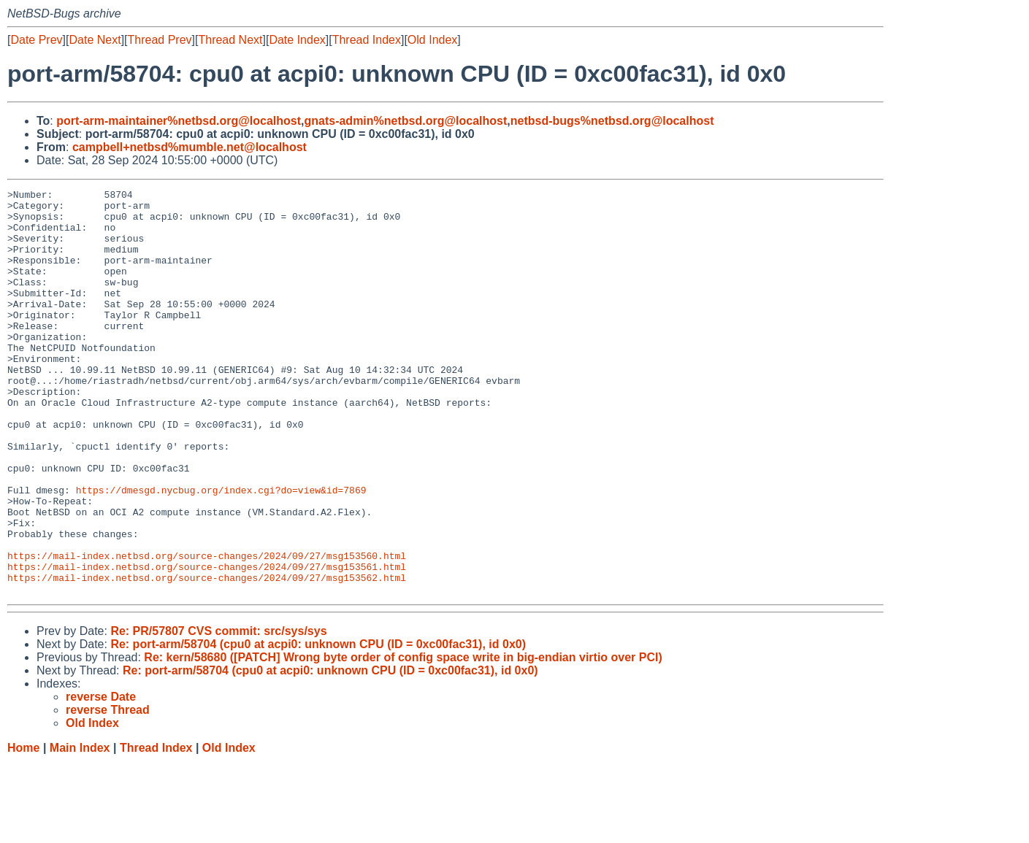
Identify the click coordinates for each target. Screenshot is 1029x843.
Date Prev (36, 40)
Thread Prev (160, 40)
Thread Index (366, 40)
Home (23, 829)
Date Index (297, 40)
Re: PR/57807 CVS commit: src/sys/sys (218, 712)
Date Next (95, 40)
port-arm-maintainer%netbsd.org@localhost (178, 121)
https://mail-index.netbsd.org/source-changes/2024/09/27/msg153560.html (206, 629)
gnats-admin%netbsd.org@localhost (405, 121)
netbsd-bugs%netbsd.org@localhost (612, 121)
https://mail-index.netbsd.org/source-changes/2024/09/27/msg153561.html (206, 643)
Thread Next (230, 40)
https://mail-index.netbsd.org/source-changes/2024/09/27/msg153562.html (206, 656)
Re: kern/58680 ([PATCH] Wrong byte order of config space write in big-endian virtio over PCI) (403, 738)
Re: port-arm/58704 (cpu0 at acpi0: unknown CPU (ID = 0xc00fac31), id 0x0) (318, 725)
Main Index (80, 829)
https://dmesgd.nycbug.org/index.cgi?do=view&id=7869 (221, 551)
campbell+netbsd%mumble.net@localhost (189, 147)
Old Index (432, 40)
